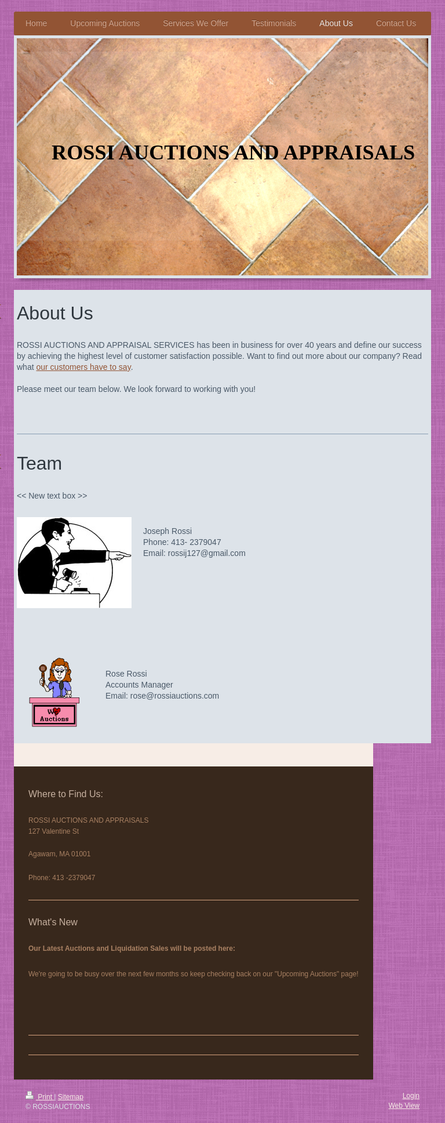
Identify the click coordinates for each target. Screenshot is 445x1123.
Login (411, 1096)
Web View (404, 1106)
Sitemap (70, 1097)
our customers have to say (83, 367)
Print (39, 1097)
